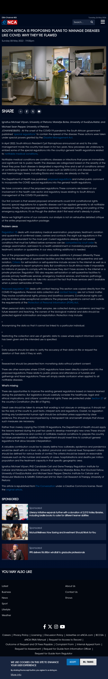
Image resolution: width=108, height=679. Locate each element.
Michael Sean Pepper (14, 127)
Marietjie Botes (61, 122)
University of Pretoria (40, 122)
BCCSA (100, 635)
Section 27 (97, 398)
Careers (6, 635)
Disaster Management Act (57, 138)
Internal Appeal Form (88, 644)
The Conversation (45, 486)
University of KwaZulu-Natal (85, 122)
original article (14, 490)
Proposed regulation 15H (15, 289)
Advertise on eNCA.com (79, 635)
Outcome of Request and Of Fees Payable (29, 644)
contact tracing (68, 292)
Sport (5, 604)
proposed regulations (59, 179)
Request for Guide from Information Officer (67, 649)
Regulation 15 (9, 232)
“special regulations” (24, 134)
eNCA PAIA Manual (35, 640)
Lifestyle (6, 610)
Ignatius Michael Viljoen (15, 122)
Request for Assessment (28, 649)
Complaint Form (65, 644)
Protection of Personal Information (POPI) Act (53, 303)
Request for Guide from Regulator (53, 654)
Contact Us (71, 592)
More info (16, 675)
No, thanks (88, 662)
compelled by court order (79, 243)
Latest (5, 586)
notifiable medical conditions (21, 154)
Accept (73, 662)
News (5, 598)
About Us (70, 586)
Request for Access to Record (65, 640)
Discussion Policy (53, 635)
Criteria (16, 262)
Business (6, 592)
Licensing (36, 635)
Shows (68, 598)
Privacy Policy (21, 635)
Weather (6, 615)
